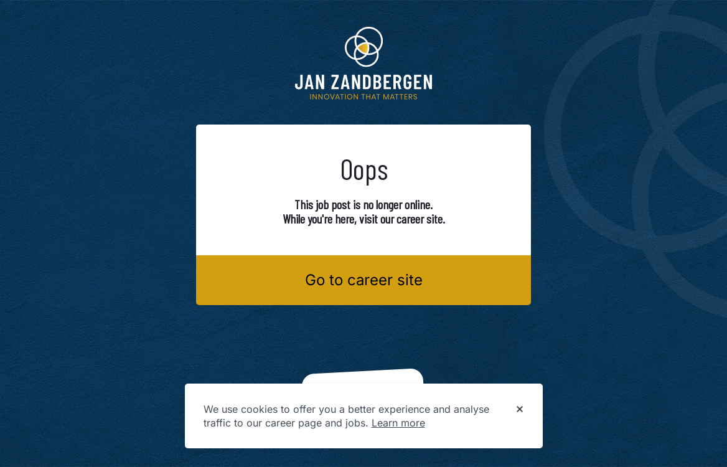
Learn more (398, 423)
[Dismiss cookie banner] (519, 410)
